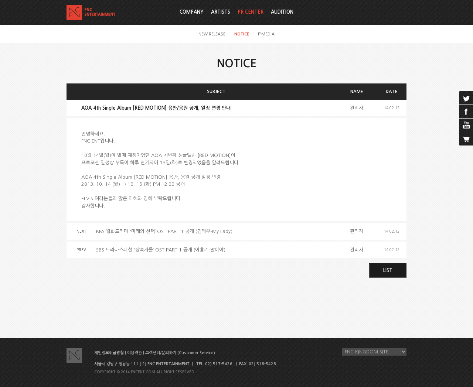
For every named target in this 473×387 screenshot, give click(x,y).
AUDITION (282, 12)
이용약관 (134, 353)
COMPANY (192, 12)
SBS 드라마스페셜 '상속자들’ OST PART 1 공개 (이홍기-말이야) (160, 249)
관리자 (356, 108)
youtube (466, 125)
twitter (466, 98)
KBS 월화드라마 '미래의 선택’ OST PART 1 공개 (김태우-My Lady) (164, 231)
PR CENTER (250, 12)
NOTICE (241, 34)
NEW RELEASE (211, 34)
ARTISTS (220, 12)
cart (466, 138)
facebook (466, 111)
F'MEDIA (266, 34)
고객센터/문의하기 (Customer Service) (180, 353)
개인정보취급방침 (109, 353)
